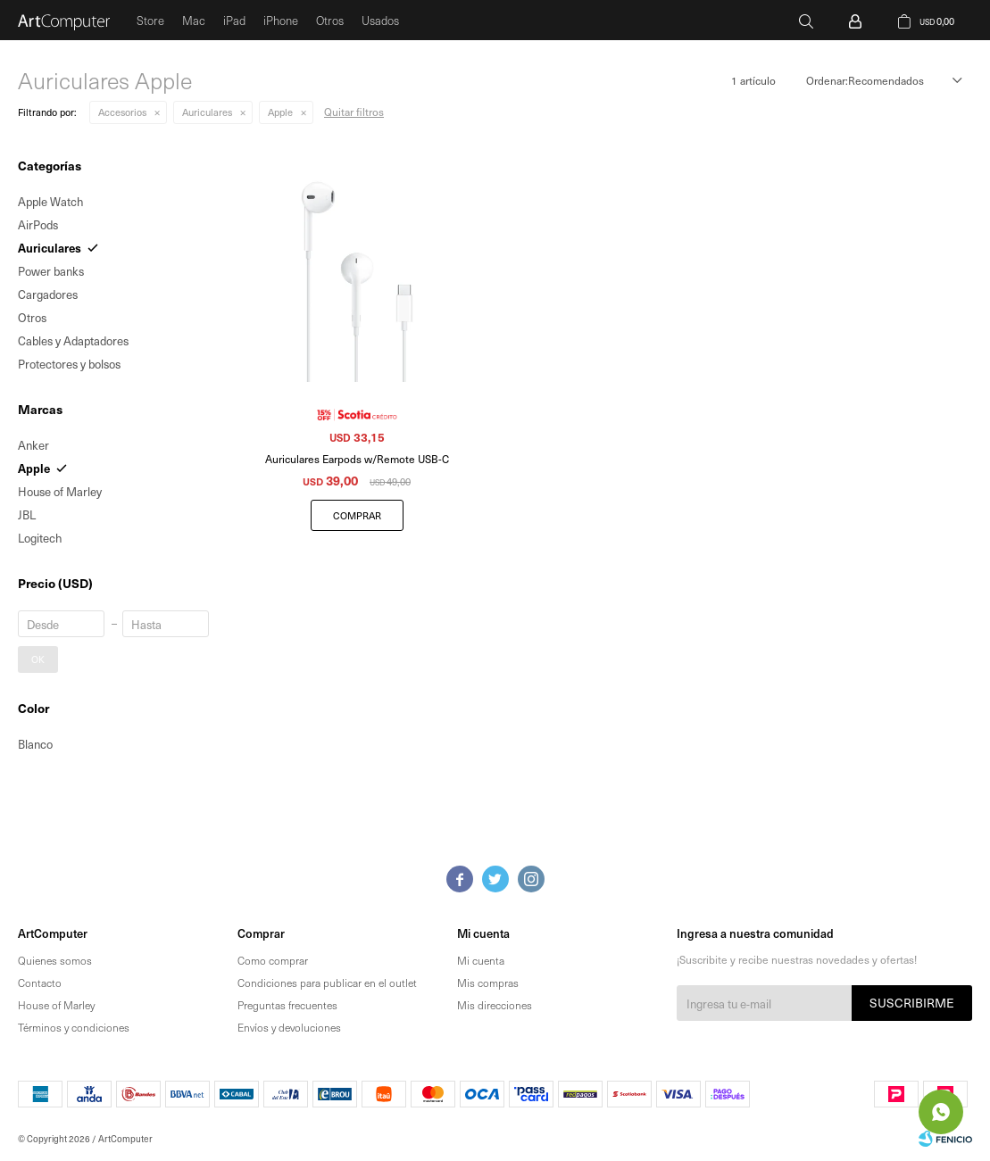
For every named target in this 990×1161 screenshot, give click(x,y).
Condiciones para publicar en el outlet (327, 982)
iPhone (280, 20)
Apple (280, 112)
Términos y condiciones (73, 1027)
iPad (234, 20)
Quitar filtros (354, 112)
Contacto (40, 982)
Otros (330, 20)
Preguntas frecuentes (287, 1005)
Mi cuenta (480, 960)
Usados (380, 20)
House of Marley (56, 1005)
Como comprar (272, 960)
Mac (193, 20)
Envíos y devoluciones (289, 1027)
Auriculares (207, 112)
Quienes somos (55, 960)
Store (150, 20)
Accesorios (122, 112)
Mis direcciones (494, 1005)
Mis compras (488, 982)
